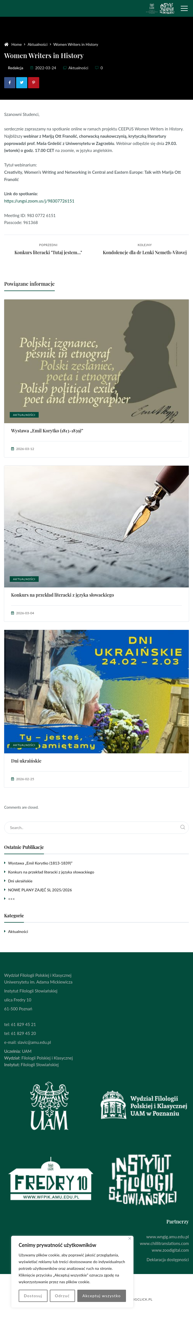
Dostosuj (33, 1295)
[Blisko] (129, 1238)
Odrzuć (62, 1295)
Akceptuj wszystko (101, 1295)
